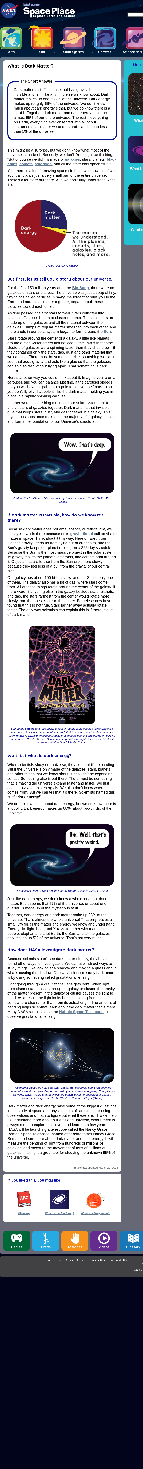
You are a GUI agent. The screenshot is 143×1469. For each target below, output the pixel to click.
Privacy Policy (75, 1260)
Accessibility (119, 1260)
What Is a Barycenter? (95, 1213)
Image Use (97, 1260)
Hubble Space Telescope (81, 1012)
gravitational (81, 534)
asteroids (43, 164)
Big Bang (80, 288)
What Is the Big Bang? (59, 1213)
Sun (107, 331)
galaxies (72, 159)
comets (26, 164)
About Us (54, 1260)
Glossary (24, 1213)
